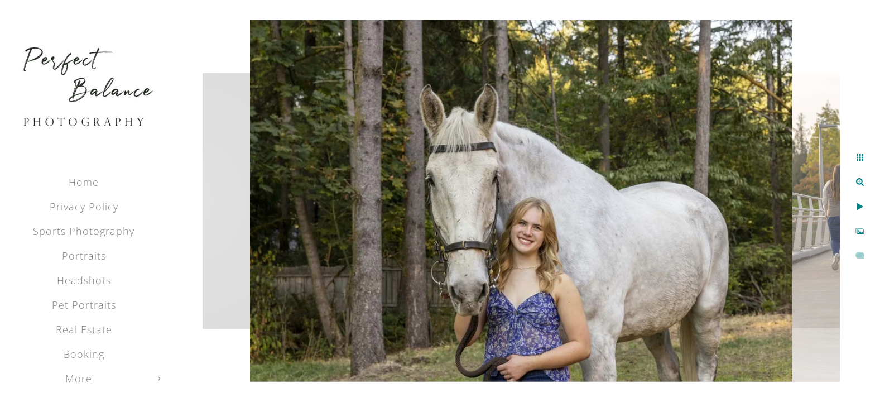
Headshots (84, 280)
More (78, 378)
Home (84, 182)
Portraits (84, 255)
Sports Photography (83, 231)
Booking (84, 354)
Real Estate (84, 329)
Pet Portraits (84, 305)
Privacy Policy (84, 206)
